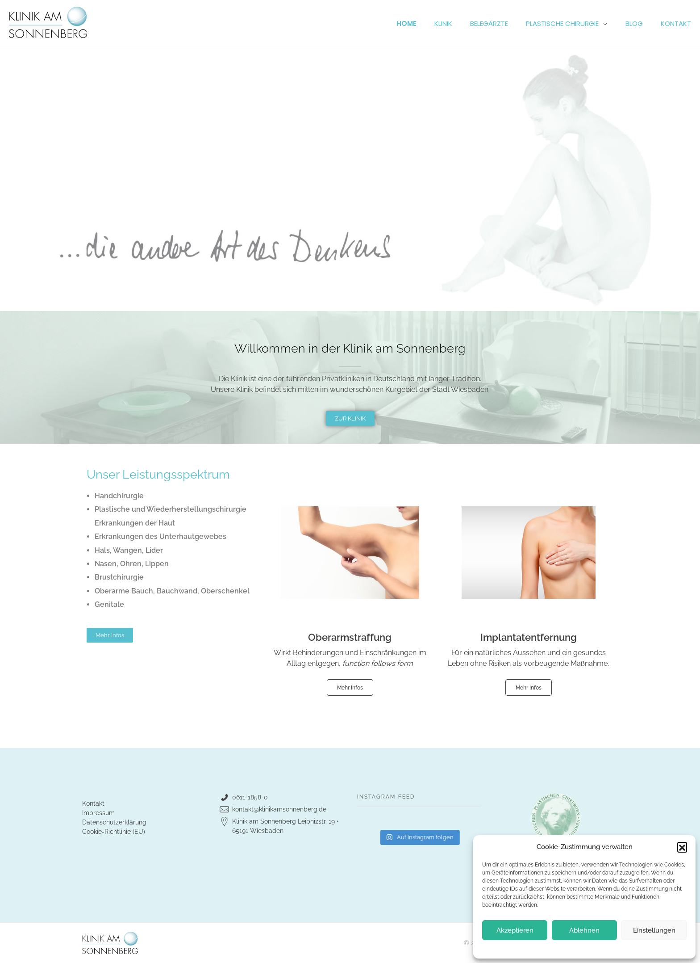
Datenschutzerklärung (114, 822)
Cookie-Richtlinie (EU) (113, 831)
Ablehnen (584, 930)
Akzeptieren (514, 930)
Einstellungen (654, 930)
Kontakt (93, 803)
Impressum (98, 812)
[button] (682, 846)
